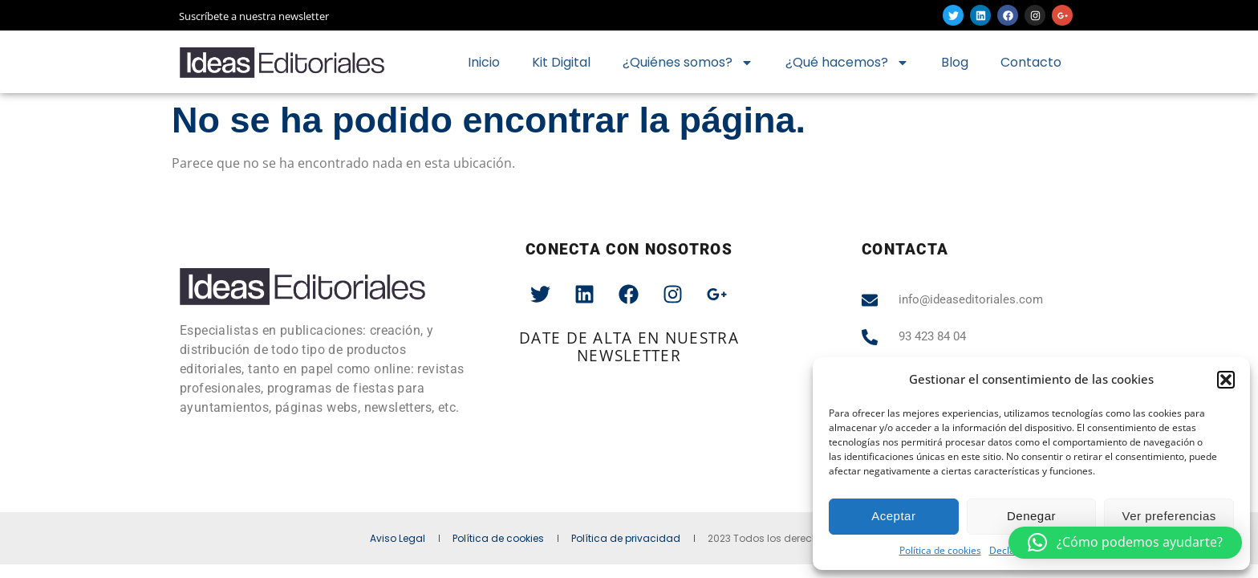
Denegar (1031, 516)
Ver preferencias (1169, 516)
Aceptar (893, 516)
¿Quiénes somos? (688, 62)
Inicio (484, 62)
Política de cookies (940, 550)
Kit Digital (561, 62)
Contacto (1030, 62)
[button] (1226, 380)
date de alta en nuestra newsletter (629, 346)
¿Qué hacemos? (847, 62)
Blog (954, 62)
